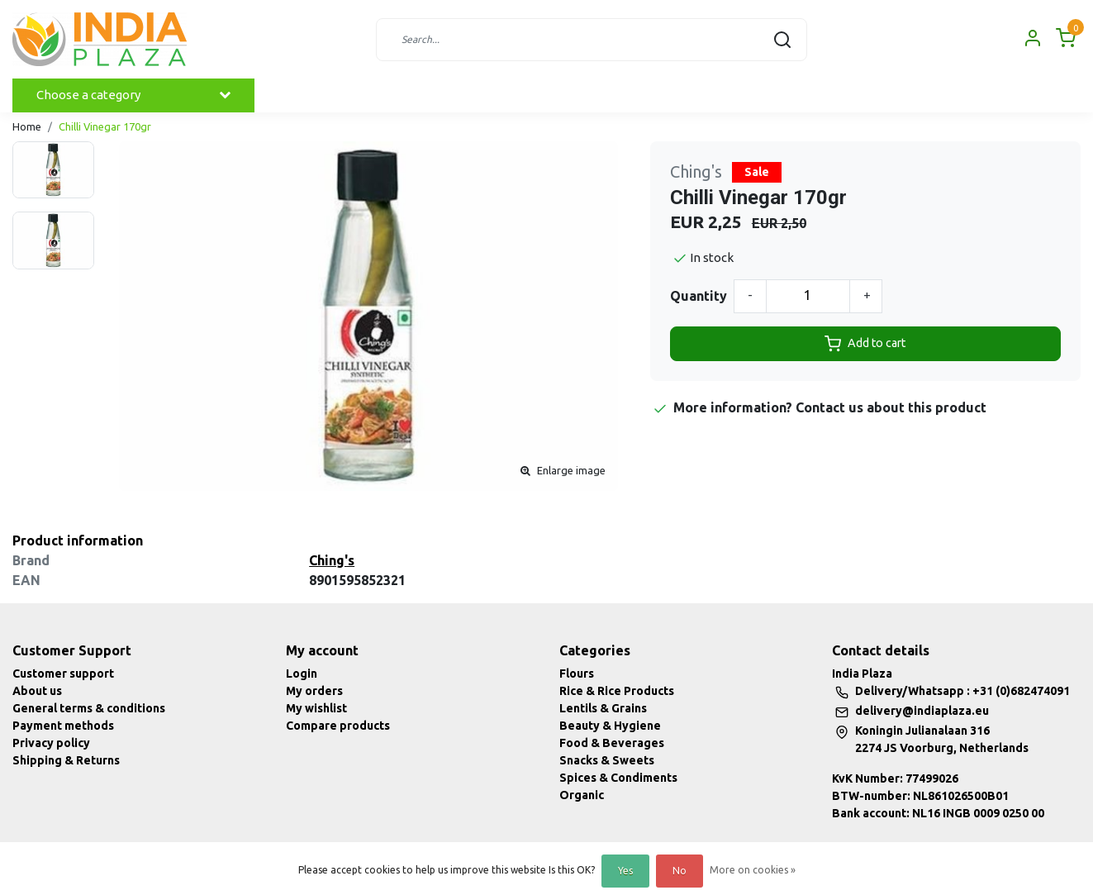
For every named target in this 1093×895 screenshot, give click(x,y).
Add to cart (865, 344)
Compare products (338, 725)
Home (26, 126)
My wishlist (316, 708)
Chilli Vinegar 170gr (105, 126)
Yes (625, 870)
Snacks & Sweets (606, 760)
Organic (581, 795)
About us (37, 690)
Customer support (63, 673)
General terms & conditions (88, 708)
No (679, 870)
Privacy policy (51, 743)
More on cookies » (753, 869)
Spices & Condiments (618, 777)
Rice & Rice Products (616, 690)
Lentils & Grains (603, 708)
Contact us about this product (891, 407)
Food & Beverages (611, 743)
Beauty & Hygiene (610, 725)
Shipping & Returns (66, 760)
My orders (314, 690)
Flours (576, 673)
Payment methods (63, 725)
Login (301, 673)
